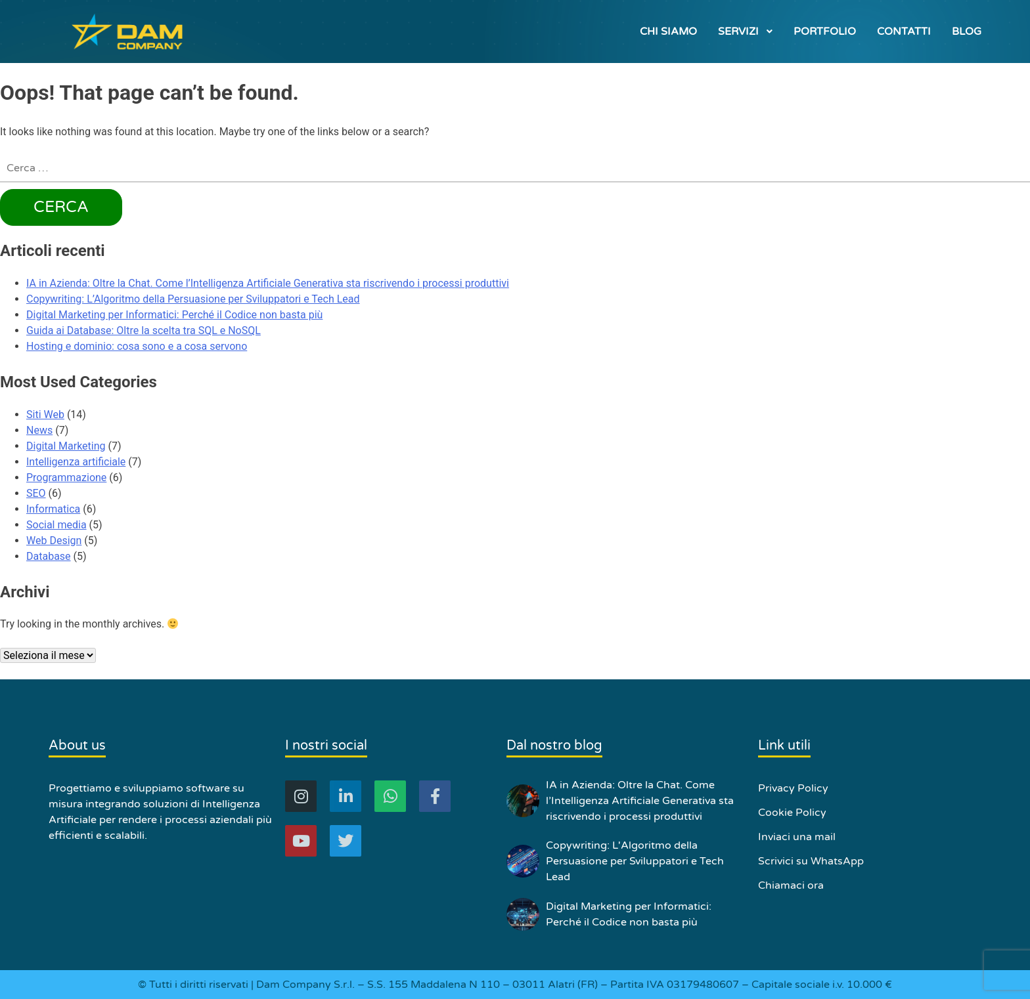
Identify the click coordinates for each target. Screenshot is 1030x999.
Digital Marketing (66, 446)
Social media (56, 525)
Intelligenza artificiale (75, 462)
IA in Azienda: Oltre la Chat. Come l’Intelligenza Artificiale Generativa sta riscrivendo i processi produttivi (267, 283)
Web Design (53, 540)
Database (48, 556)
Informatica (53, 509)
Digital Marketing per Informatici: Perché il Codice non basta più (174, 314)
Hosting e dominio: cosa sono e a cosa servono (136, 346)
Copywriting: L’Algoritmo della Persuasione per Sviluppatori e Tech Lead (193, 299)
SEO (36, 493)
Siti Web (45, 414)
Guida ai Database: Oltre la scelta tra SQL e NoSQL (143, 330)
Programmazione (66, 477)
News (39, 430)
